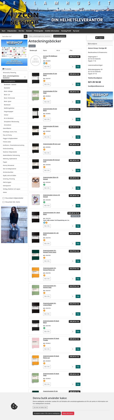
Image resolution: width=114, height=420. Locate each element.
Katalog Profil (66, 31)
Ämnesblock (7, 125)
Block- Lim (7, 94)
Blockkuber (7, 105)
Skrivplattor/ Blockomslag (11, 121)
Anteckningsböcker (9, 81)
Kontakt (29, 31)
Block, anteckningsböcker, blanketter (40, 36)
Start (3, 31)
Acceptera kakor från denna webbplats (47, 413)
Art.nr (58, 50)
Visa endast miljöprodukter (14, 198)
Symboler (32, 46)
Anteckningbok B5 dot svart (52, 144)
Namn (45, 50)
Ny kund (76, 31)
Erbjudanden (11, 31)
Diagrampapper (8, 111)
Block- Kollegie (8, 91)
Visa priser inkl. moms (12, 202)
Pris (71, 50)
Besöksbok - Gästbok (10, 84)
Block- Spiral (7, 101)
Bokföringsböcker (9, 108)
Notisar (6, 115)
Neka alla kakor (68, 413)
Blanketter (7, 88)
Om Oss (21, 31)
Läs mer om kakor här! (40, 407)
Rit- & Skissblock (8, 118)
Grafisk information (52, 31)
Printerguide (38, 31)
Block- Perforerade (9, 98)
